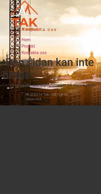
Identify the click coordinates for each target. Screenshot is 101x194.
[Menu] (15, 34)
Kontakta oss (39, 29)
